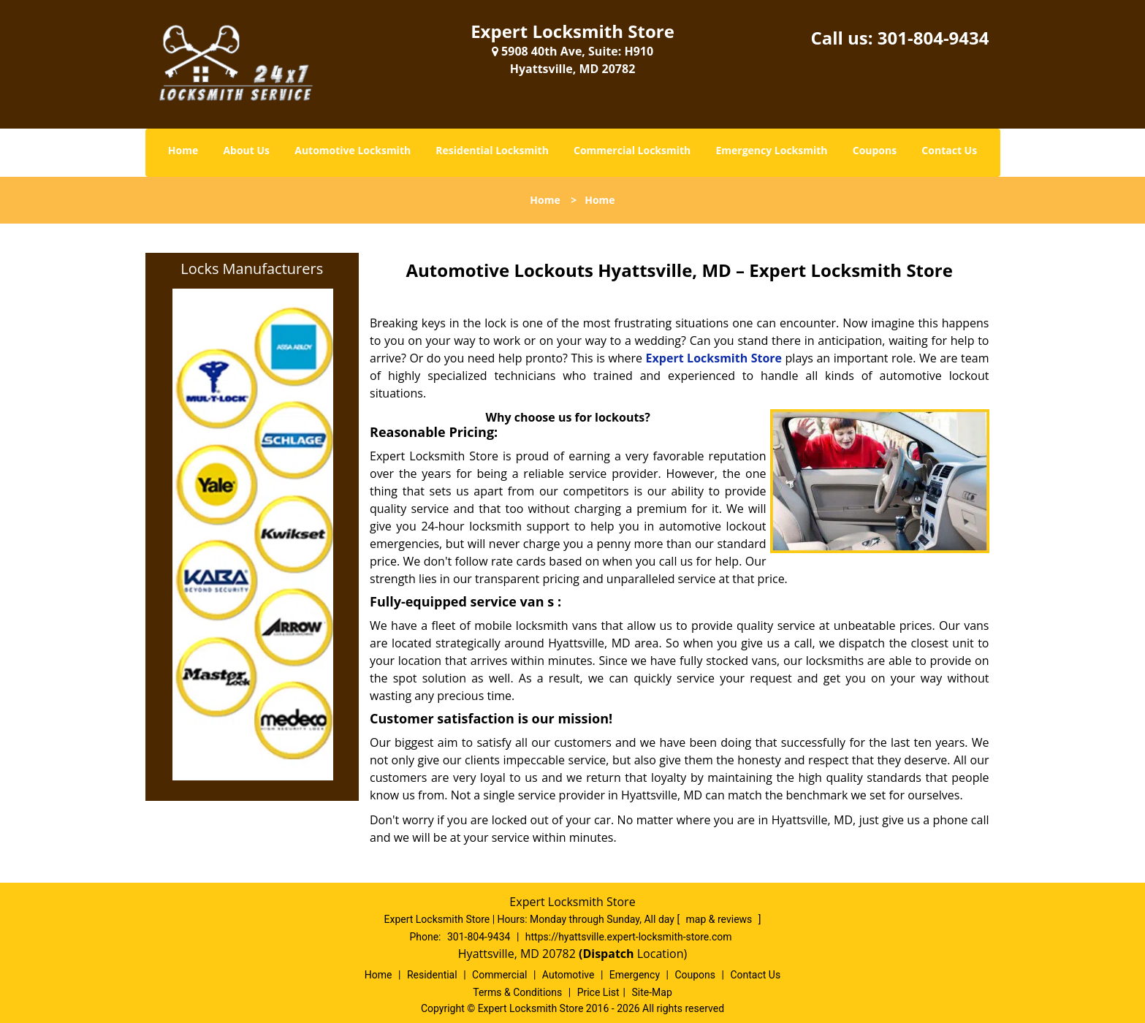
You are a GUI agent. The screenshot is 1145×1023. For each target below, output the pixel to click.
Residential (432, 975)
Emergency (634, 975)
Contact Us (949, 150)
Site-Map (652, 992)
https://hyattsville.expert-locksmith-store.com (628, 937)
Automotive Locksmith (352, 150)
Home (183, 150)
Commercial (499, 975)
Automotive (568, 975)
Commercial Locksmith (632, 150)
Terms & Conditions (517, 992)
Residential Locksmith (492, 150)
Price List (598, 992)
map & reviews (720, 919)
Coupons (875, 150)
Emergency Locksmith (771, 150)
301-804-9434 (933, 38)
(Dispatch (608, 954)
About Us (246, 150)
